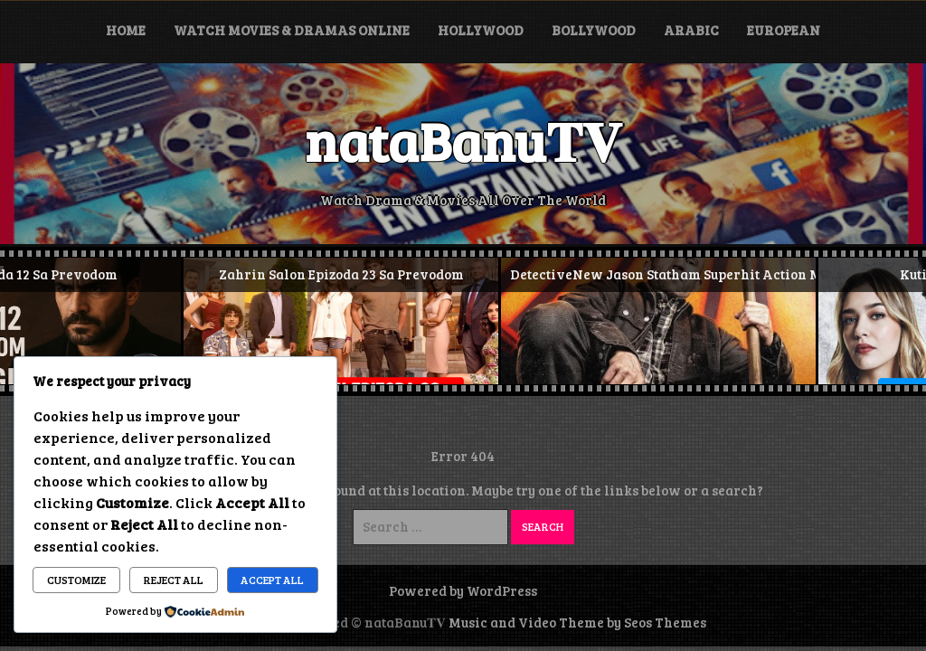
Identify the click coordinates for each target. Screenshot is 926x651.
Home (126, 30)
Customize (76, 579)
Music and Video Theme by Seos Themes (577, 622)
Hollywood (481, 30)
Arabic (691, 30)
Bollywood (594, 30)
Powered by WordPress (463, 590)
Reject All (173, 579)
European (783, 30)
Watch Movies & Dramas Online (292, 30)
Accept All (272, 579)
